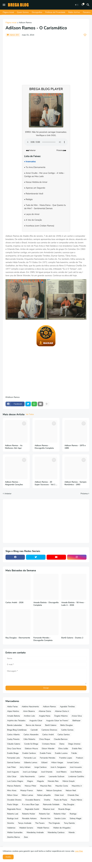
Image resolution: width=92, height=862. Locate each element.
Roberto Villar (60, 813)
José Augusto (13, 772)
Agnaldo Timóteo (67, 706)
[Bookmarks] (82, 4)
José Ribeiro (61, 772)
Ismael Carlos (73, 762)
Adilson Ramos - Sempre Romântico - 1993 (75, 483)
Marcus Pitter (30, 786)
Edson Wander (48, 748)
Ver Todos (30, 414)
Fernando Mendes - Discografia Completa (43, 639)
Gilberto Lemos (30, 762)
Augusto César (35, 720)
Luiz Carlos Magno (15, 781)
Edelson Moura (31, 748)
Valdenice (11, 827)
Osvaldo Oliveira (14, 800)
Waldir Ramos (43, 827)
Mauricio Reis (45, 786)
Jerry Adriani (25, 767)
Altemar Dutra (45, 711)
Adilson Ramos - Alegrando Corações (14, 483)
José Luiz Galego (30, 772)
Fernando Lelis (13, 758)
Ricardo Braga (64, 809)
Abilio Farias (12, 706)
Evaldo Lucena (61, 753)
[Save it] (84, 34)
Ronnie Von (45, 818)
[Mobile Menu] (4, 4)
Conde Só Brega (31, 744)
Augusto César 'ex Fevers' (57, 720)
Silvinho (10, 823)
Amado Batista (13, 716)
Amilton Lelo (29, 716)
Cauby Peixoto (13, 739)
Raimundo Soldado (51, 804)
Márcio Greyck (69, 781)
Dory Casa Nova (14, 748)
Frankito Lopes (65, 758)
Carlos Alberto (13, 734)
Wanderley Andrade (35, 832)
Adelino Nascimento (30, 706)
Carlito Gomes (67, 730)
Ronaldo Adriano (29, 818)
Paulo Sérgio (12, 804)
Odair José (59, 795)
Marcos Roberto (14, 786)
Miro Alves (11, 790)
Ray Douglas (68, 804)
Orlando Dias (73, 795)
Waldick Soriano (26, 827)
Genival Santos (13, 762)
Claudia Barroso (61, 739)
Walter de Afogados (62, 827)
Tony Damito (69, 823)
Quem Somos (23, 12)
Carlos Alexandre (31, 734)
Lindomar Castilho (76, 776)
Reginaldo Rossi (14, 809)
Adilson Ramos (25, 23)
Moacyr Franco (26, 790)
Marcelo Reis (53, 781)
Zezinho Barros (13, 837)
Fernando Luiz (30, 758)
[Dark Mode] (76, 4)
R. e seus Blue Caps (30, 804)
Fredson (79, 758)
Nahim (39, 790)
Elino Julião (63, 748)
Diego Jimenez (74, 744)
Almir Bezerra (29, 711)
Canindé (34, 730)
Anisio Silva (77, 716)
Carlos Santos (64, 734)
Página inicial (11, 23)
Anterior (7, 493)
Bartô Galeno (50, 725)
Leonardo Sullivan (56, 776)
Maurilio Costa (61, 786)
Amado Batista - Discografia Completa (46, 603)
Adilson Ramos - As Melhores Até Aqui (13, 446)
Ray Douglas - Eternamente (18, 638)
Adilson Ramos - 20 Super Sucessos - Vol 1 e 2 (46, 483)
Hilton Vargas (57, 762)
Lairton (42, 776)
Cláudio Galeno (13, 744)
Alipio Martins (13, 711)
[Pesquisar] (88, 4)
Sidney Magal (75, 818)
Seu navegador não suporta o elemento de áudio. (46, 142)
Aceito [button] (8, 857)
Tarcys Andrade (24, 823)
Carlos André (48, 734)
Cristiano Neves (48, 744)
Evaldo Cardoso (29, 753)
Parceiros (87, 12)
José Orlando (46, 772)
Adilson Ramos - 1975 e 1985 (75, 446)
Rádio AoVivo (74, 12)
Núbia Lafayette (44, 795)
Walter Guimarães (15, 832)
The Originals (54, 823)
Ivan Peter (11, 767)
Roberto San (44, 813)
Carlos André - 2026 (14, 602)
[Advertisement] (46, 59)
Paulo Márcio (76, 800)
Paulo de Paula (60, 800)
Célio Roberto (29, 739)
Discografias (37, 12)
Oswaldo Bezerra (32, 800)
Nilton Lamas (27, 795)
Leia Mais (79, 851)
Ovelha (47, 800)
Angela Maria (44, 716)
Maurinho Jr (77, 786)
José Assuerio (76, 767)
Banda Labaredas (14, 725)
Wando (71, 832)
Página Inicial (8, 12)
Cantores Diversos (49, 730)
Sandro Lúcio (60, 818)
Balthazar (76, 720)
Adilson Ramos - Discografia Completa (44, 446)
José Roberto (76, 772)
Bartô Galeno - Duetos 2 (72, 638)
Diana (61, 744)
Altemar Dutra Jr (62, 711)
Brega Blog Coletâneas (17, 730)
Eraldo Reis (77, 748)
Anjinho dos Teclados (16, 720)
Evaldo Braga (12, 753)
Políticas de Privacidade (55, 12)
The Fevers (40, 823)
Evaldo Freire (45, 753)
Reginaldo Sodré (32, 809)
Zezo (26, 837)
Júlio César (11, 776)
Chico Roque (44, 739)
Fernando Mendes (47, 758)
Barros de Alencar (33, 725)
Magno (30, 781)
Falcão (74, 753)
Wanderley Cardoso (56, 832)
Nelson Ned (71, 790)
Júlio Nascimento (27, 776)
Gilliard (44, 762)
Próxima (84, 493)
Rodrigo (73, 813)
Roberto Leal (12, 813)
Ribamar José (48, 809)
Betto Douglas (66, 725)
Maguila (40, 781)
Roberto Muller (28, 813)
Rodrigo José (12, 818)
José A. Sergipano (58, 767)
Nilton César (12, 795)
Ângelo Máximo (61, 716)
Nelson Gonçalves (54, 790)
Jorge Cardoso (40, 767)
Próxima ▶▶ (61, 150)
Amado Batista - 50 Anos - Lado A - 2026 (73, 603)
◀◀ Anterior (31, 150)
